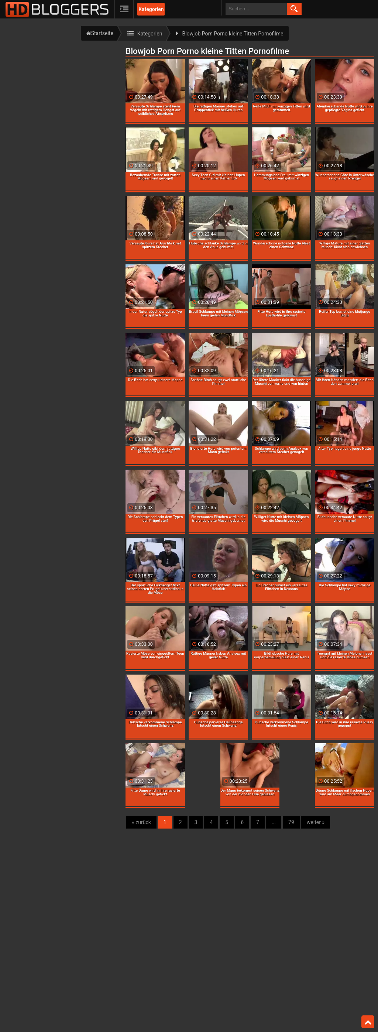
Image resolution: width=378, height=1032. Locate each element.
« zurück (141, 822)
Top (368, 1022)
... (274, 822)
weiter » (315, 822)
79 (291, 822)
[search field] (256, 9)
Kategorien (151, 9)
